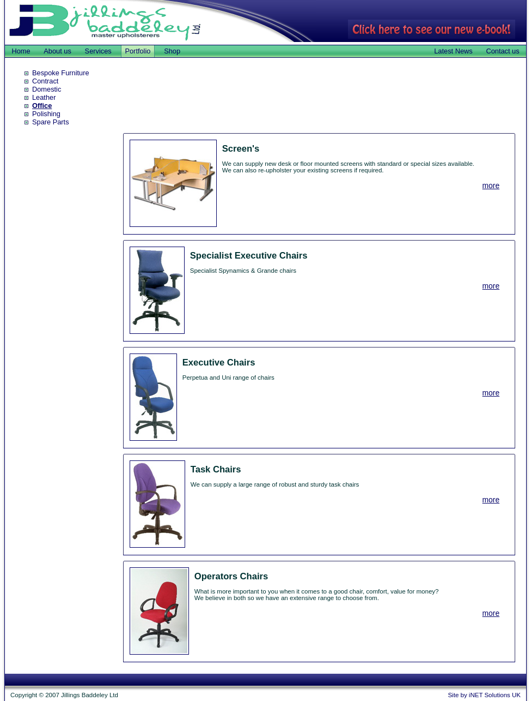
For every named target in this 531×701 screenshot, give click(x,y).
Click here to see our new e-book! (431, 29)
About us (57, 51)
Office (42, 105)
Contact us (502, 51)
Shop (172, 51)
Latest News (453, 51)
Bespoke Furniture (60, 73)
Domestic (46, 89)
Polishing (46, 114)
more (491, 185)
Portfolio (137, 51)
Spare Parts (50, 122)
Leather (44, 97)
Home (20, 51)
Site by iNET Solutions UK (484, 695)
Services (98, 51)
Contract (45, 81)
